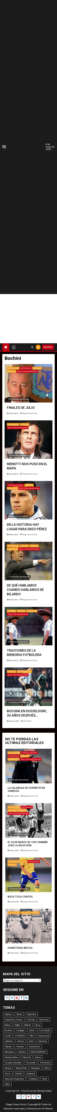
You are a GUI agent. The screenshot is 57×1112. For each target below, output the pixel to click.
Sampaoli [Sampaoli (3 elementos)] (30, 1073)
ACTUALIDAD (13, 368)
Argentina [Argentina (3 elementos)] (31, 1014)
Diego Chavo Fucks (29, 413)
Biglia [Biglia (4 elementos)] (17, 1025)
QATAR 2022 (13, 759)
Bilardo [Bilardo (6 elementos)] (27, 1025)
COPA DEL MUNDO (15, 485)
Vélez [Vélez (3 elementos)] (7, 1084)
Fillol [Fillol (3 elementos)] (32, 1035)
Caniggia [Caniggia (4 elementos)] (20, 1030)
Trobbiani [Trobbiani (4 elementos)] (32, 1078)
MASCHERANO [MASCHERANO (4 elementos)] (38, 1051)
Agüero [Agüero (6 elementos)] (8, 1014)
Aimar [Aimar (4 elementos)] (19, 1014)
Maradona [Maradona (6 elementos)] (9, 1051)
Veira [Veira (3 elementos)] (44, 1078)
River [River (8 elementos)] (47, 1068)
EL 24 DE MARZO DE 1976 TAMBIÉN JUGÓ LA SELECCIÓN (28, 844)
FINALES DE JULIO (21, 408)
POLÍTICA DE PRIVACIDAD (36, 1090)
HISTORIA (37, 368)
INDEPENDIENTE (24, 671)
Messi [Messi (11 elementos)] (38, 1057)
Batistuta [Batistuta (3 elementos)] (44, 1019)
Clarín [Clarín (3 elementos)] (32, 1030)
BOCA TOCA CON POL (20, 896)
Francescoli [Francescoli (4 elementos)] (43, 1035)
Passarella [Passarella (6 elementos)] (30, 1062)
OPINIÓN (11, 371)
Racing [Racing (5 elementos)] (8, 1068)
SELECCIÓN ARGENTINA (27, 371)
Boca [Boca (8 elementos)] (38, 1025)
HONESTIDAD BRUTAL (20, 947)
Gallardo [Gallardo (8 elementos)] (9, 1041)
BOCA (23, 861)
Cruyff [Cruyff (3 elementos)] (8, 1035)
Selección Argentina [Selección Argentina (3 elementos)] (14, 1078)
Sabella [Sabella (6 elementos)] (18, 1073)
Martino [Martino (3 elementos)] (22, 1051)
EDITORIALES (26, 368)
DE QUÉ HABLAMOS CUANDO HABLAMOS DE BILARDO (25, 589)
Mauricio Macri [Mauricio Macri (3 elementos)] (11, 1057)
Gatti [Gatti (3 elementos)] (31, 1041)
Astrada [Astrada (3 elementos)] (31, 1019)
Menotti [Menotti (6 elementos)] (27, 1057)
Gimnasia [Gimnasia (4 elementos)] (42, 1041)
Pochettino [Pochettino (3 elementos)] (45, 1062)
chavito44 (27, 721)
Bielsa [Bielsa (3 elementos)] (7, 1025)
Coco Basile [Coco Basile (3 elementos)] (44, 1030)
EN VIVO (48, 347)
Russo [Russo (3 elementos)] (8, 1073)
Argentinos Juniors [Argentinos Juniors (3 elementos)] (14, 1019)
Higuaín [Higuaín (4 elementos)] (8, 1046)
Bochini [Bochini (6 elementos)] (8, 1030)
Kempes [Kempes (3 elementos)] (20, 1046)
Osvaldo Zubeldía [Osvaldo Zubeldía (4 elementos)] (13, 1062)
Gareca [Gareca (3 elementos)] (20, 1041)
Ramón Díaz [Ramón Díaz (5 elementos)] (21, 1068)
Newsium (32, 1108)
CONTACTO (12, 1090)
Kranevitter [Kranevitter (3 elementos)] (34, 1046)
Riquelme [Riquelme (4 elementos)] (35, 1068)
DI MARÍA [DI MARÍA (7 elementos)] (20, 1035)
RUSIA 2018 (12, 488)
